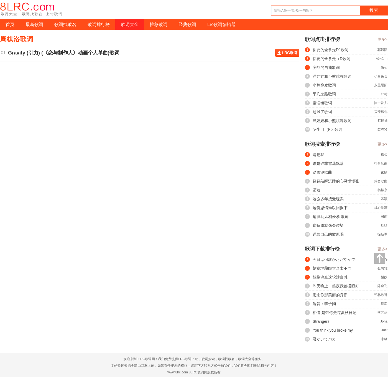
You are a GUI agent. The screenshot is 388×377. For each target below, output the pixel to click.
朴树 (384, 94)
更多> (382, 39)
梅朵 (384, 155)
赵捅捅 (382, 121)
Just (384, 330)
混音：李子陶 (324, 303)
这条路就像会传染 (328, 225)
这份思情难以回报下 (330, 208)
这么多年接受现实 (328, 199)
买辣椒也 (380, 112)
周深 (384, 304)
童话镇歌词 (322, 103)
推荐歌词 (158, 24)
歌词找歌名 (65, 24)
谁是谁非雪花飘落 (328, 163)
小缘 (384, 339)
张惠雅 (382, 268)
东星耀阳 (380, 85)
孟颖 (384, 199)
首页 (10, 24)
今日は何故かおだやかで (334, 259)
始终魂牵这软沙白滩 (330, 277)
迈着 (316, 190)
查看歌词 (287, 53)
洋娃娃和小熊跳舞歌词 (332, 76)
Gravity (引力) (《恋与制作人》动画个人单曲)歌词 (65, 53)
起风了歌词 (322, 112)
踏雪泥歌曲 (322, 172)
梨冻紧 (382, 129)
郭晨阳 (382, 50)
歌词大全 (130, 24)
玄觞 (384, 172)
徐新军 (382, 234)
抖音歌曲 (380, 163)
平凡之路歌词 (324, 94)
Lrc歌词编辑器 (221, 24)
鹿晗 (384, 225)
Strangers (321, 321)
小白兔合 (380, 76)
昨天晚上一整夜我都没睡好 (336, 286)
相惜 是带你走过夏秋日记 (334, 312)
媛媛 (384, 277)
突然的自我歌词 (326, 67)
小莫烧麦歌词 (324, 85)
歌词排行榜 (99, 24)
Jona (383, 321)
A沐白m (381, 59)
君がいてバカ (324, 339)
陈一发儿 (380, 103)
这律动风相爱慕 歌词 (331, 216)
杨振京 (382, 190)
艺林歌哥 (380, 295)
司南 (384, 217)
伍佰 (384, 67)
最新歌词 (34, 24)
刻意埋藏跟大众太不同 (332, 268)
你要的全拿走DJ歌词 (330, 50)
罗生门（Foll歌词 (327, 129)
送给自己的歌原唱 (328, 234)
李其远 (382, 312)
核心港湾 (380, 208)
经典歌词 (187, 24)
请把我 (318, 154)
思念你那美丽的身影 (330, 295)
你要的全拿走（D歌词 (331, 58)
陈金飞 (382, 286)
